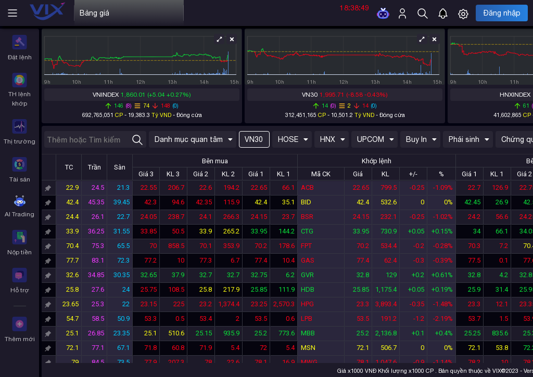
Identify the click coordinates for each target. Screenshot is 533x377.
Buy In (421, 139)
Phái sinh (469, 139)
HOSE (293, 139)
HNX (332, 139)
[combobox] (95, 139)
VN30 (254, 139)
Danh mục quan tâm (194, 139)
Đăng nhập (502, 13)
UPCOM (375, 139)
